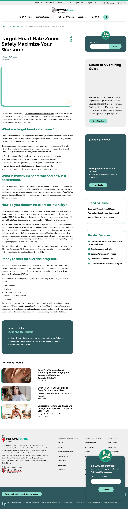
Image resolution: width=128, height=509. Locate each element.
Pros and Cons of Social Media (101, 209)
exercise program (24, 265)
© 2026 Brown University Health (11, 502)
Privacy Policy (68, 502)
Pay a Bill (68, 3)
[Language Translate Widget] (108, 3)
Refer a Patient (112, 442)
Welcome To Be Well (16, 26)
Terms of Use (80, 502)
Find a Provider (89, 447)
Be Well (95, 17)
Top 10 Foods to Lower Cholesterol (103, 213)
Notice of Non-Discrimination (51, 502)
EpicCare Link (112, 447)
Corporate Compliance (32, 502)
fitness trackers (12, 224)
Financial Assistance (110, 502)
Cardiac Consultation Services (103, 259)
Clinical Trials (49, 3)
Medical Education (113, 451)
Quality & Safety (63, 456)
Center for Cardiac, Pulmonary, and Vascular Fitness (39, 306)
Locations (83, 17)
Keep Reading (98, 121)
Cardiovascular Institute (100, 249)
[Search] (106, 17)
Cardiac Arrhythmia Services (102, 254)
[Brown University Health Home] (4, 26)
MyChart (122, 3)
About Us (60, 442)
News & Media (62, 460)
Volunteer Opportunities (65, 451)
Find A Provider (25, 17)
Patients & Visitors (66, 17)
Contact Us (38, 3)
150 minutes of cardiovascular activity (39, 114)
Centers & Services (45, 17)
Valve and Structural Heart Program (105, 263)
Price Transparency (94, 502)
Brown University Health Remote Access (21, 494)
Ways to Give (79, 3)
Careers (59, 3)
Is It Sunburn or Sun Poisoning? (101, 217)
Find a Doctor (98, 185)
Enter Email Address (99, 476)
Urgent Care (92, 3)
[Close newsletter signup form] (121, 459)
